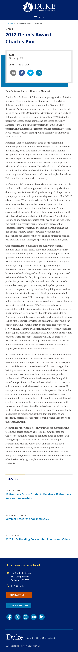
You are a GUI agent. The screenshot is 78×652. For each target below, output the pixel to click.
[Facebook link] (9, 617)
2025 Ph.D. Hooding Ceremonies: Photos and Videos (37, 539)
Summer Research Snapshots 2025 (27, 519)
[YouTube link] (34, 617)
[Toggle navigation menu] (39, 17)
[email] (13, 72)
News (10, 23)
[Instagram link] (26, 617)
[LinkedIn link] (42, 617)
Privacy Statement (29, 646)
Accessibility (11, 646)
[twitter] (30, 72)
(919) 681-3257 (18, 585)
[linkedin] (39, 72)
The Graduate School (23, 565)
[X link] (18, 617)
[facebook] (22, 72)
